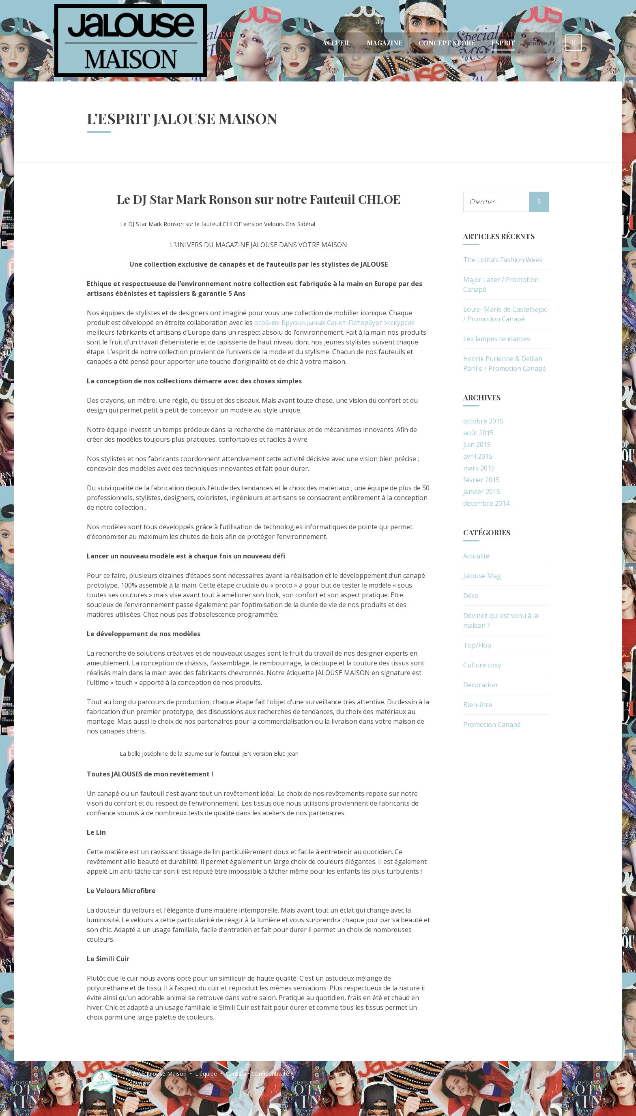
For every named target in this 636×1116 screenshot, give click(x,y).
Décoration (480, 684)
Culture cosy (482, 665)
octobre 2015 (483, 421)
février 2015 (481, 479)
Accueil (336, 42)
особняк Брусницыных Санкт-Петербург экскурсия (334, 322)
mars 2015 (479, 468)
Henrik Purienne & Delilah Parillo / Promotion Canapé (504, 363)
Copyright (137, 1083)
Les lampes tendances (496, 338)
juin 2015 (477, 444)
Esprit (503, 42)
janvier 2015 (481, 491)
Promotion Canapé (492, 724)
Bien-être (477, 704)
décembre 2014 (486, 503)
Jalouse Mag (482, 575)
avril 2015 (477, 456)
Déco (471, 595)
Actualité (476, 556)
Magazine (384, 42)
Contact (236, 1074)
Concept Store (447, 42)
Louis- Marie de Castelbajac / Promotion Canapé (505, 314)
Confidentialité (270, 1074)
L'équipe (206, 1074)
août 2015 (478, 432)
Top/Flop (477, 645)
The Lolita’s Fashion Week (503, 259)
